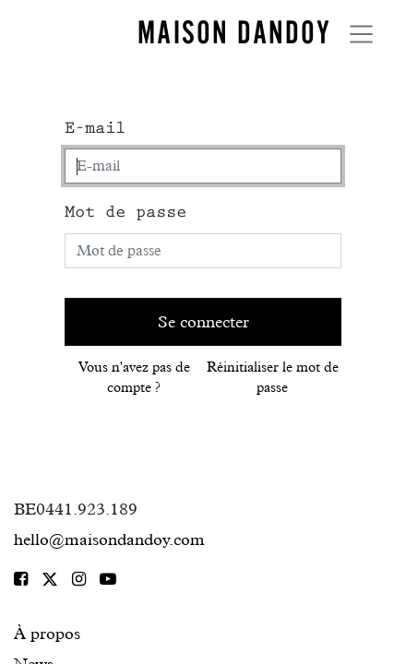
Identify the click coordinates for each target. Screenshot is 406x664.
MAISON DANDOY (234, 32)
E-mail (95, 128)
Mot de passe (125, 212)
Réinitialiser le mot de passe (273, 378)
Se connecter (203, 321)
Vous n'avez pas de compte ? (134, 378)
